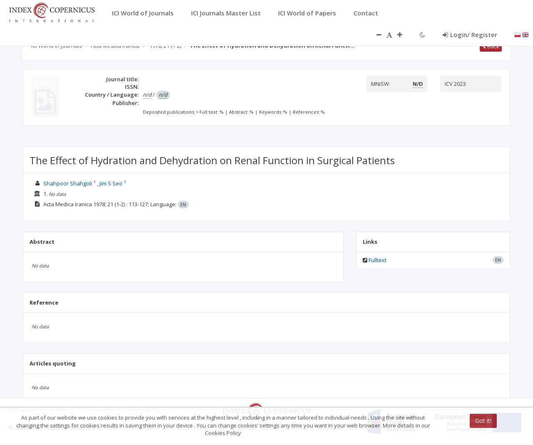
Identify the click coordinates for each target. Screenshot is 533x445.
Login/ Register (470, 34)
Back (490, 46)
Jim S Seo (111, 183)
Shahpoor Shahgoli (68, 183)
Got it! (483, 421)
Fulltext (377, 260)
